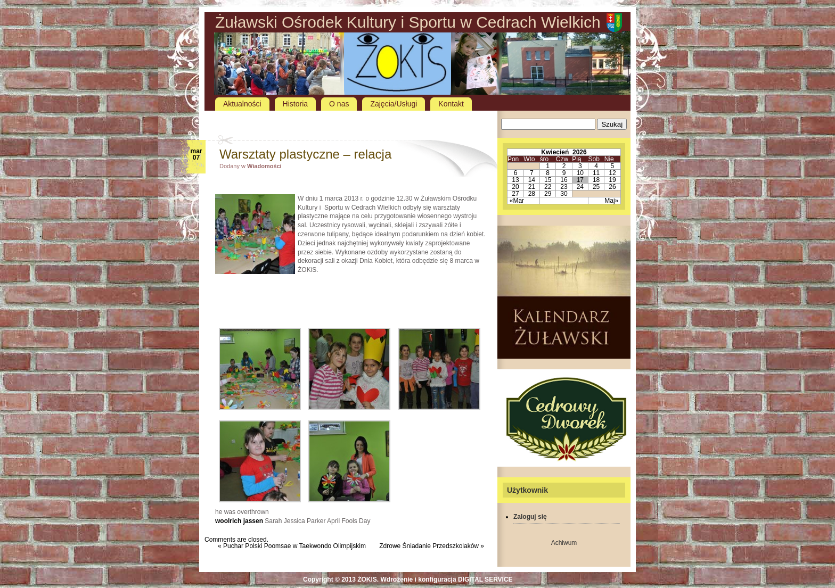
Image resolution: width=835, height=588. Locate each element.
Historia (295, 104)
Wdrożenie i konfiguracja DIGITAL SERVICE (447, 579)
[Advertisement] (351, 120)
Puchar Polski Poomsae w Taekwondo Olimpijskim (294, 546)
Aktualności (242, 104)
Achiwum (564, 542)
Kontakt (450, 104)
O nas (339, 104)
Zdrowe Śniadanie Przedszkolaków (429, 546)
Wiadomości (264, 166)
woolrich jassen (239, 521)
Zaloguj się (530, 516)
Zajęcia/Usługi (393, 104)
